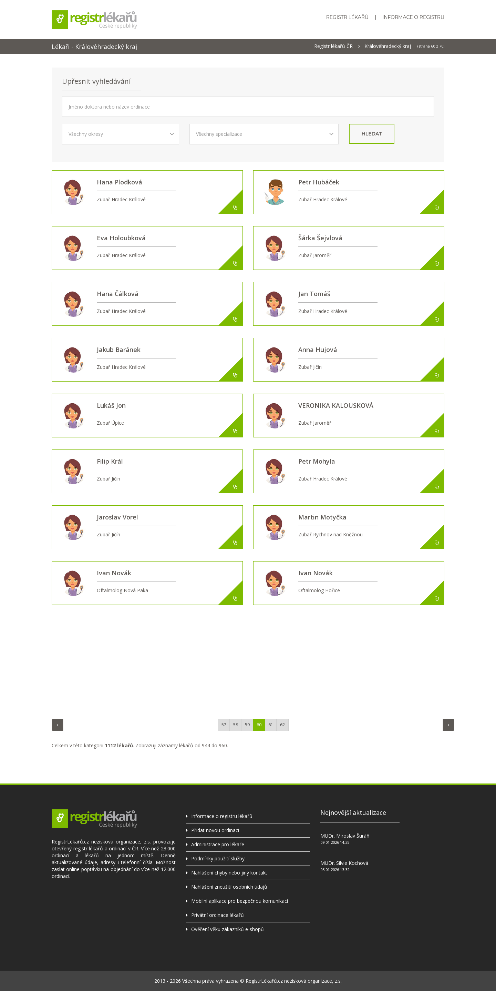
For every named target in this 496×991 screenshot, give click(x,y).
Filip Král (110, 461)
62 (282, 725)
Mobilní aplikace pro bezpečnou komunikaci (239, 901)
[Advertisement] (248, 660)
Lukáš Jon (111, 405)
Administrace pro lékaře (217, 844)
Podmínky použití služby (218, 858)
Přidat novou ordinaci (215, 830)
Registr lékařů (347, 17)
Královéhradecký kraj (387, 46)
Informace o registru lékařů (221, 816)
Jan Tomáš (314, 294)
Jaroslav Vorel (117, 517)
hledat (372, 134)
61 (270, 725)
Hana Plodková (119, 182)
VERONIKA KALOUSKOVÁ (335, 405)
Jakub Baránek (119, 349)
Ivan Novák (114, 573)
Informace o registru (413, 17)
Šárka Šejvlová (320, 238)
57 (223, 725)
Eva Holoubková (121, 238)
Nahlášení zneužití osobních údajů (229, 886)
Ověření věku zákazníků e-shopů (227, 929)
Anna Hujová (317, 349)
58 (235, 725)
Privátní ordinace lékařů (217, 915)
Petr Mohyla (316, 461)
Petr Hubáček (318, 182)
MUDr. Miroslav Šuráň (345, 836)
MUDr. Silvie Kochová (344, 863)
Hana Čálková (117, 294)
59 (247, 725)
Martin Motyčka (322, 517)
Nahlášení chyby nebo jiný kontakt (229, 872)
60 (259, 725)
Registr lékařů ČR (333, 46)
